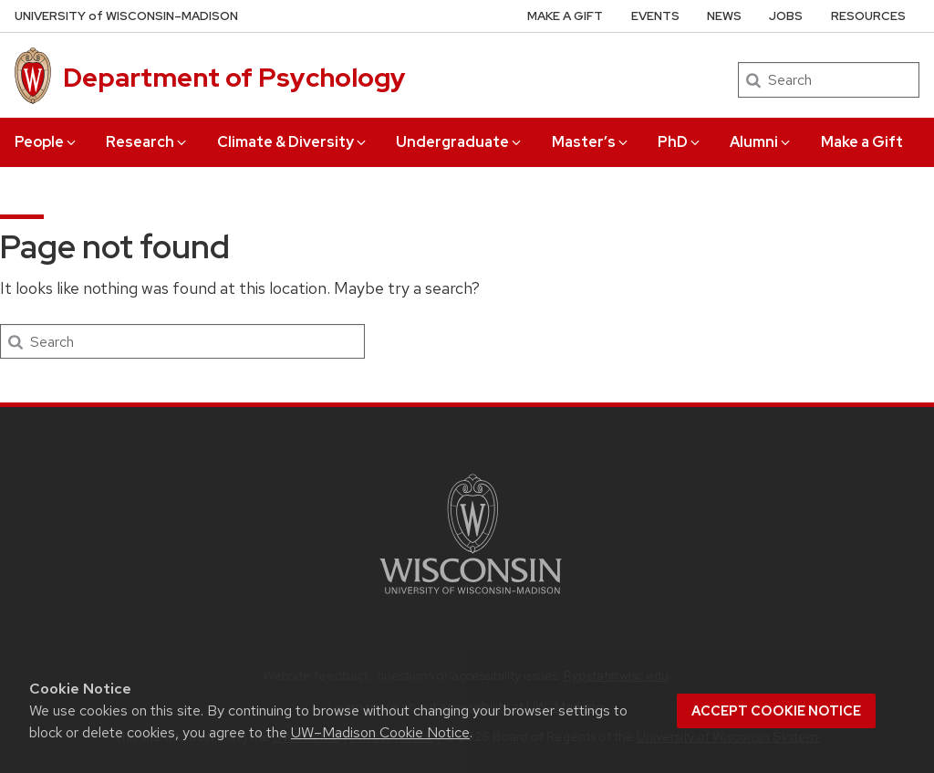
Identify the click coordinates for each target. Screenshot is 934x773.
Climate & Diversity (292, 141)
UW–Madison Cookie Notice (380, 732)
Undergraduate (460, 141)
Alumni (761, 141)
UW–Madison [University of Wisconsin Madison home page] (126, 16)
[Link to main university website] (470, 597)
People (46, 141)
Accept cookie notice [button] (776, 711)
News (724, 16)
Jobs (786, 16)
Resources (868, 16)
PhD (680, 141)
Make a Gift (862, 141)
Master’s (591, 141)
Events (655, 16)
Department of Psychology (234, 77)
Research (147, 141)
